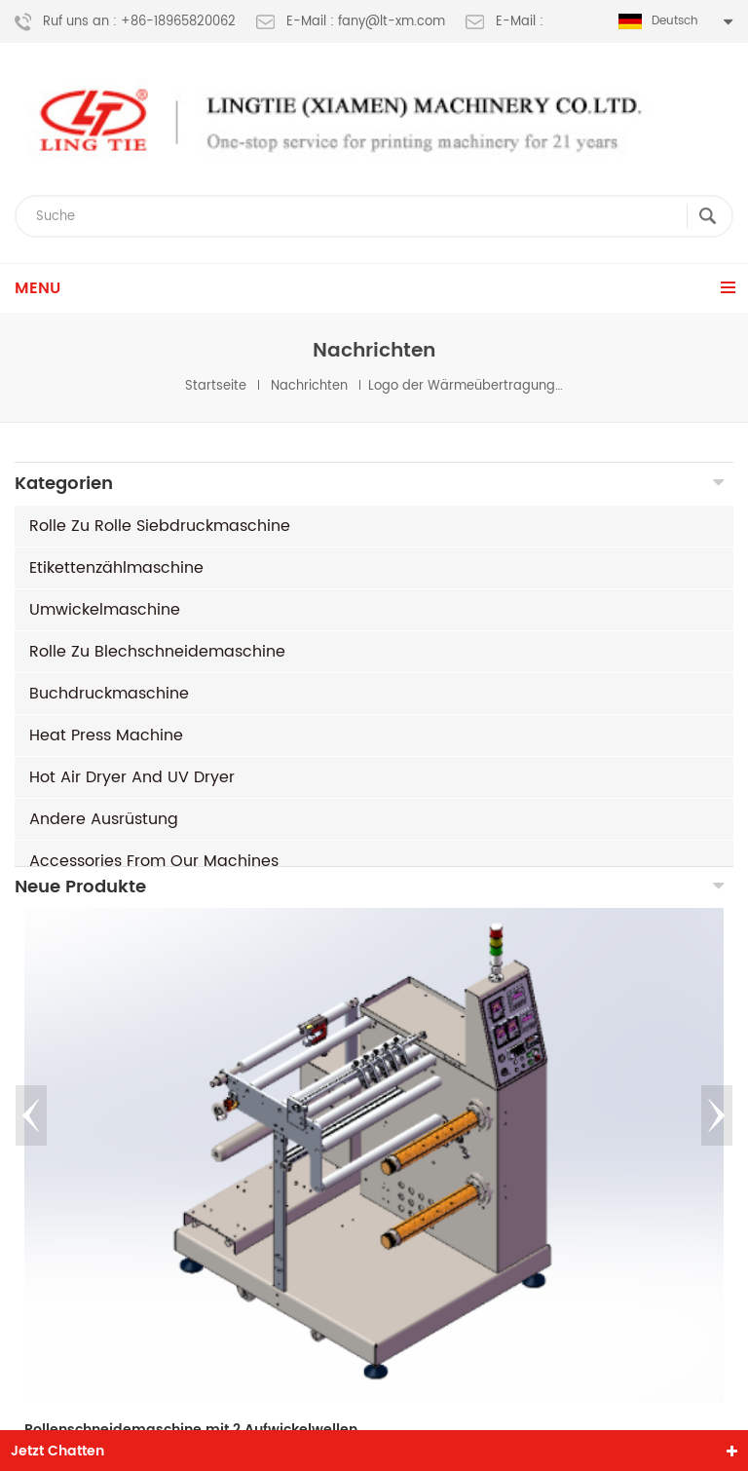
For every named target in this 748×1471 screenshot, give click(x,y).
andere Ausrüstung (103, 819)
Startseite (215, 386)
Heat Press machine (106, 735)
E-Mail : (504, 22)
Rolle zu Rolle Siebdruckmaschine (159, 526)
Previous (31, 1132)
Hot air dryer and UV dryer (132, 777)
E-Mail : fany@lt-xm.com (350, 22)
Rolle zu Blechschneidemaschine (157, 651)
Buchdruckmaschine (109, 693)
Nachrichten (309, 386)
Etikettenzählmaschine (116, 568)
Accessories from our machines (154, 861)
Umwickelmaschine (104, 609)
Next (716, 1132)
